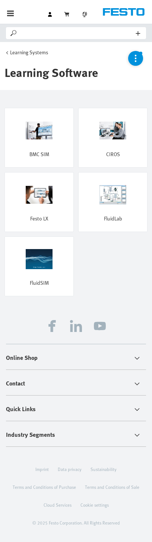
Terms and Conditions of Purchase (44, 487)
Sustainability (104, 469)
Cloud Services (58, 504)
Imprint (42, 469)
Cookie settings (94, 504)
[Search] (77, 33)
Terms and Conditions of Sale (112, 487)
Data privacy (70, 469)
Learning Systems (29, 52)
